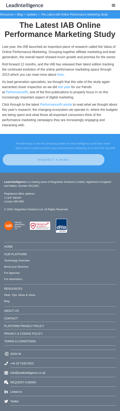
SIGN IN (15, 353)
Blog (20, 14)
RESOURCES (13, 288)
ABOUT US (11, 310)
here (60, 74)
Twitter (14, 401)
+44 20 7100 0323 (22, 363)
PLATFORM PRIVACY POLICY (24, 326)
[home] (23, 5)
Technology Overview (17, 260)
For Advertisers (13, 279)
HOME (8, 246)
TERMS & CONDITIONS (20, 341)
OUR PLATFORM (15, 254)
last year (64, 87)
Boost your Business (16, 266)
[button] (113, 5)
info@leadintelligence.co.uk (27, 372)
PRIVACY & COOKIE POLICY (23, 333)
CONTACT (11, 318)
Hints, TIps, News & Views (19, 294)
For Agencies (12, 272)
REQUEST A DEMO (51, 158)
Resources (7, 14)
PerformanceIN (17, 92)
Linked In (16, 391)
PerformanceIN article (56, 104)
